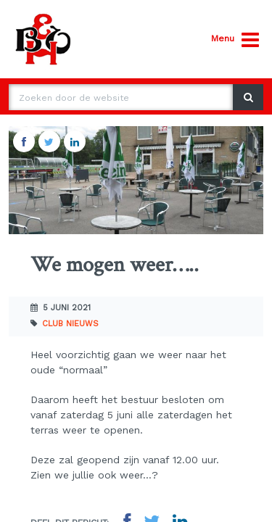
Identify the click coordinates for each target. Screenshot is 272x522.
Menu (235, 40)
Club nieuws (70, 323)
